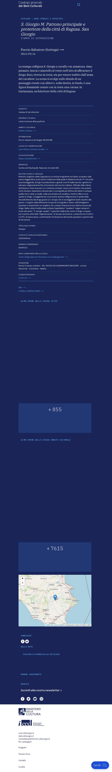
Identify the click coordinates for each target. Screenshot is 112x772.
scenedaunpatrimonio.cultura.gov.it (34, 739)
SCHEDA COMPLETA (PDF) (29, 291)
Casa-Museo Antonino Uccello (32, 149)
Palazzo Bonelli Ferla (27, 158)
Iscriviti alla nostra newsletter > (41, 690)
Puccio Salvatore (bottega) (40, 50)
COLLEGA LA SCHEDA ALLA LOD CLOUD (41, 654)
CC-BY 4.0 (23, 278)
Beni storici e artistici (48, 18)
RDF (20, 287)
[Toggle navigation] (78, 4)
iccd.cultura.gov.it (26, 733)
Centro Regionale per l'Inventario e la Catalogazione (41, 257)
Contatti (22, 760)
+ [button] (22, 579)
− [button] (22, 583)
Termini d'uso (24, 754)
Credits (22, 767)
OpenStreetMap (59, 625)
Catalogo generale (30, 4)
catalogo (25, 18)
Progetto (22, 747)
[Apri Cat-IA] (100, 765)
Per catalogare (25, 742)
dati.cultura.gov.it (26, 736)
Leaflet (47, 625)
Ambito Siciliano (26, 130)
